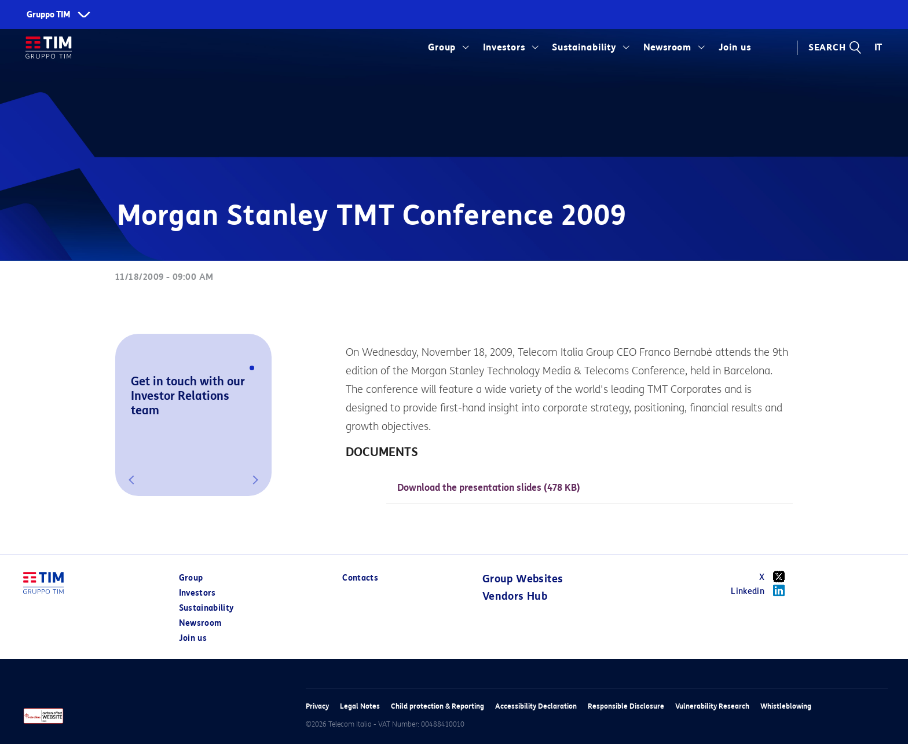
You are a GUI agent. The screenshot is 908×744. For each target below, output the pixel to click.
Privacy (317, 706)
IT (878, 47)
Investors (504, 47)
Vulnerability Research (712, 706)
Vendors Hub (514, 596)
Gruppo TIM (49, 15)
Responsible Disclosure (626, 706)
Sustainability (584, 47)
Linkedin (762, 590)
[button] (131, 479)
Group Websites (522, 578)
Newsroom (667, 47)
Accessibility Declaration (536, 706)
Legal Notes (360, 706)
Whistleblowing (785, 706)
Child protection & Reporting (437, 706)
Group (442, 47)
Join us (735, 47)
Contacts (360, 578)
